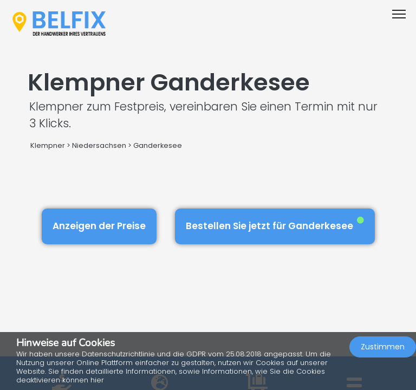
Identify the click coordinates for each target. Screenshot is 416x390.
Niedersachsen (99, 145)
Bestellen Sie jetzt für (275, 224)
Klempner (47, 145)
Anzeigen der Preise (99, 225)
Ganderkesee (157, 145)
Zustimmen (383, 346)
